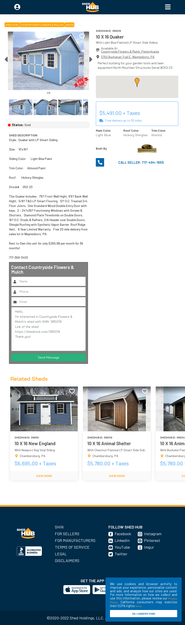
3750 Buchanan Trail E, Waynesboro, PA (128, 57)
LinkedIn (122, 540)
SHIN (59, 526)
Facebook (123, 533)
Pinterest (152, 540)
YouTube (122, 547)
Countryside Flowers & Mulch (41, 24)
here (138, 606)
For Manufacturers (75, 540)
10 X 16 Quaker (110, 36)
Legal (61, 553)
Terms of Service (72, 547)
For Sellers (67, 533)
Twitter (121, 553)
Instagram (152, 533)
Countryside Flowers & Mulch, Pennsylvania (130, 51)
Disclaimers (67, 560)
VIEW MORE (44, 476)
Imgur (149, 547)
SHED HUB (11, 24)
